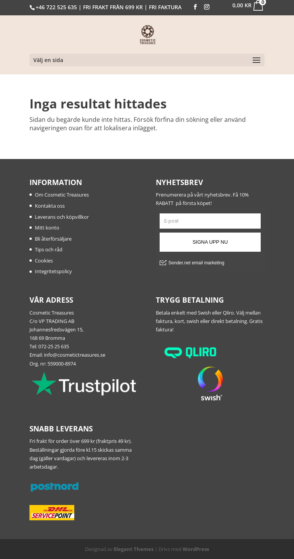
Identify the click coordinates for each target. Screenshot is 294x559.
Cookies (44, 260)
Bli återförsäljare (53, 238)
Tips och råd (48, 249)
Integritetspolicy (53, 271)
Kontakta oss (50, 205)
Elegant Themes (134, 549)
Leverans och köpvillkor (62, 216)
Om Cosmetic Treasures (62, 194)
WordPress (196, 549)
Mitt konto (47, 227)
